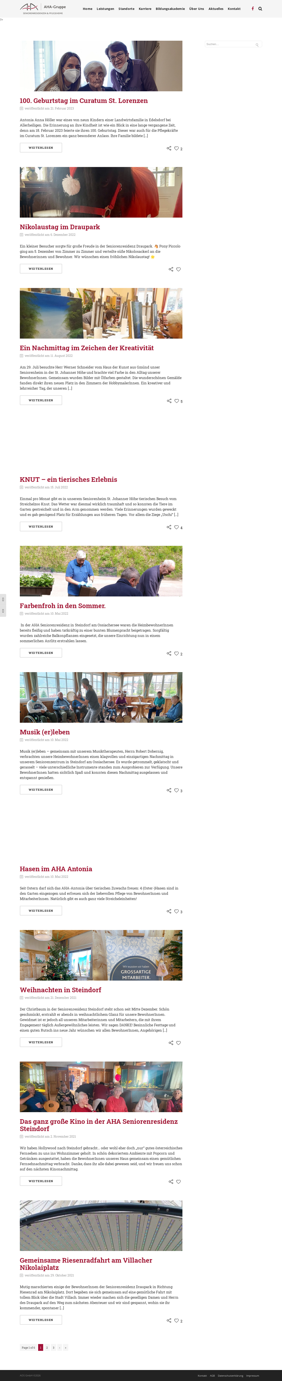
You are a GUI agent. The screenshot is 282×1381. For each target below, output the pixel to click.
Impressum (252, 1375)
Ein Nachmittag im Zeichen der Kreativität (87, 347)
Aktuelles (216, 9)
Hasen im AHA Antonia (56, 868)
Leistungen (105, 9)
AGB (212, 1375)
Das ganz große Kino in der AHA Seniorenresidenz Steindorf (99, 1125)
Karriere (145, 9)
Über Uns (196, 9)
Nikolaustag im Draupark (60, 226)
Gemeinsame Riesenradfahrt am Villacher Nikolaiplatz (86, 1264)
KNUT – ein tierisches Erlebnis (68, 479)
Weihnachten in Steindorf (60, 989)
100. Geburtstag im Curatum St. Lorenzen (84, 100)
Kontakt (234, 9)
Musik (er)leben (45, 732)
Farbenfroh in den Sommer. (63, 605)
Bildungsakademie (170, 9)
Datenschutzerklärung (230, 1375)
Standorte (126, 9)
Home (87, 9)
